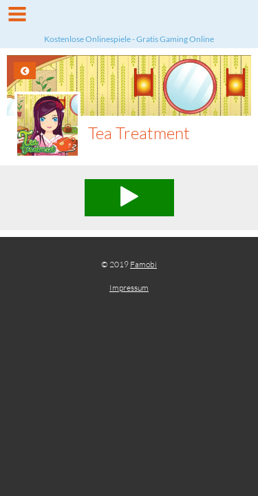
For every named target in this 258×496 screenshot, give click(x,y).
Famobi (143, 264)
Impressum (129, 287)
